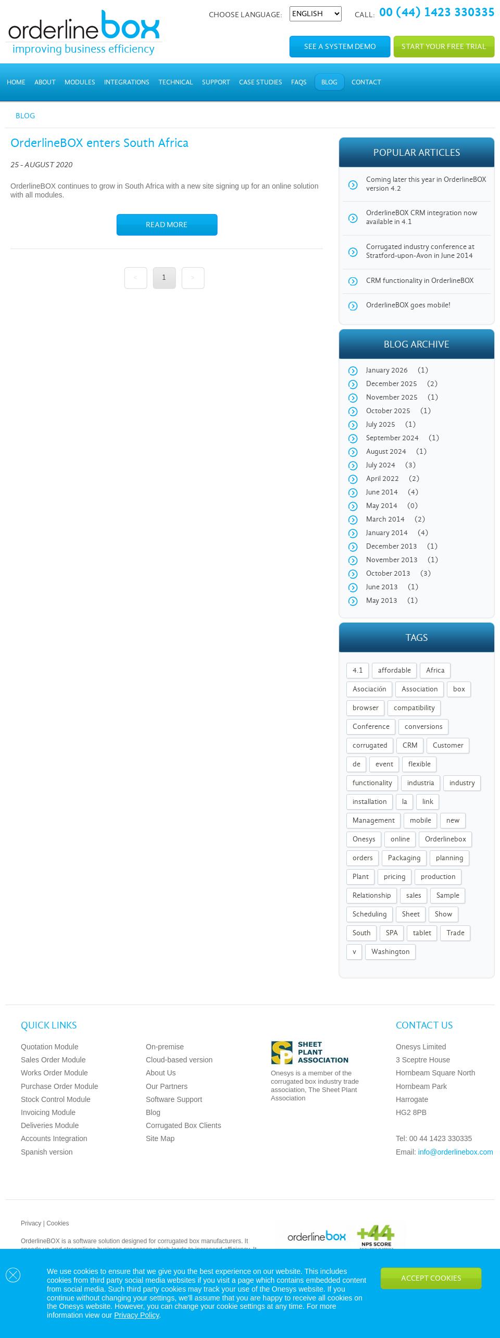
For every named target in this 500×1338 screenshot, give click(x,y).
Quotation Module (50, 1047)
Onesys (364, 840)
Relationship (372, 896)
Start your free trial (444, 47)
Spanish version (47, 1152)
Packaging (404, 858)
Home (16, 82)
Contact (366, 82)
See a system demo (340, 47)
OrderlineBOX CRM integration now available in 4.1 (422, 217)
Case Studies (260, 82)
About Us (161, 1073)
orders (363, 858)
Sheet (411, 915)
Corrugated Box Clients (183, 1125)
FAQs (299, 82)
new (453, 821)
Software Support (174, 1099)
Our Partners (167, 1086)
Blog (329, 82)
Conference (371, 727)
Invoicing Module (48, 1112)
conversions (424, 727)
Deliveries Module (50, 1125)
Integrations (126, 82)
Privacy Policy (136, 1315)
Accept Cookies (431, 1278)
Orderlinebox (445, 840)
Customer (448, 746)
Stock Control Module (56, 1099)
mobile (420, 821)
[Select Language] (316, 13)
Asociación (369, 689)
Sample (447, 896)
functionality (372, 783)
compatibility (414, 708)
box (459, 689)
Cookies (57, 1223)
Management (374, 821)
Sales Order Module (53, 1060)
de (356, 765)
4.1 (358, 671)
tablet (422, 933)
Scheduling (370, 915)
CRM (410, 746)
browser (366, 708)
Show (444, 915)
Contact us (424, 1026)
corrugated (370, 746)
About (45, 82)
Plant (361, 877)
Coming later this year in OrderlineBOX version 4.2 (426, 184)
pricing (395, 877)
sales (413, 896)
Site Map (160, 1138)
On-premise (165, 1047)
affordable (394, 671)
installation (370, 802)
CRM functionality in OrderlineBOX (420, 281)
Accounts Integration (54, 1138)
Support (216, 82)
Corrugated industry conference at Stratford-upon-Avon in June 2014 (420, 251)
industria (420, 783)
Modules (80, 82)
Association (420, 689)
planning (450, 858)
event (384, 765)
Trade (455, 933)
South (362, 933)
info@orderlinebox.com (455, 1152)
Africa (435, 671)
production (438, 877)
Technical (175, 82)
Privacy (31, 1223)
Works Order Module (54, 1073)
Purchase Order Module (59, 1086)
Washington (390, 952)
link (427, 802)
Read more (167, 225)
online (400, 840)
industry (462, 783)
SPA (392, 933)
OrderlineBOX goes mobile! (408, 305)
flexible (419, 765)
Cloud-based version (179, 1060)
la (404, 802)
